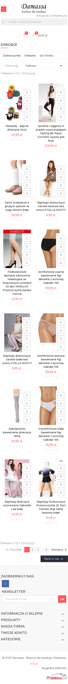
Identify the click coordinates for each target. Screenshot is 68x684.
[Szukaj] (34, 21)
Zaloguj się (42, 15)
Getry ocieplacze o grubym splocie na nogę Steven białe (17, 206)
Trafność (44, 65)
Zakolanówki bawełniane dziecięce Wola (17, 432)
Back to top (54, 559)
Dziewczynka (11, 55)
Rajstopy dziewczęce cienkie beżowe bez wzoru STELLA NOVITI (51, 206)
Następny (59, 550)
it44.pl (34, 663)
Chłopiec (30, 55)
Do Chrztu (46, 55)
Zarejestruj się (59, 15)
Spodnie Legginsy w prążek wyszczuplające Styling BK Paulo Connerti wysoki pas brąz (51, 133)
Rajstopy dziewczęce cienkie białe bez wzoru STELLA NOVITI (17, 359)
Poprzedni (13, 550)
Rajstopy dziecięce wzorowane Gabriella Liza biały (17, 505)
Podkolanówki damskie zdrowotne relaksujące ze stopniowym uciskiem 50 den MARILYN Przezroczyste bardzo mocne (17, 282)
